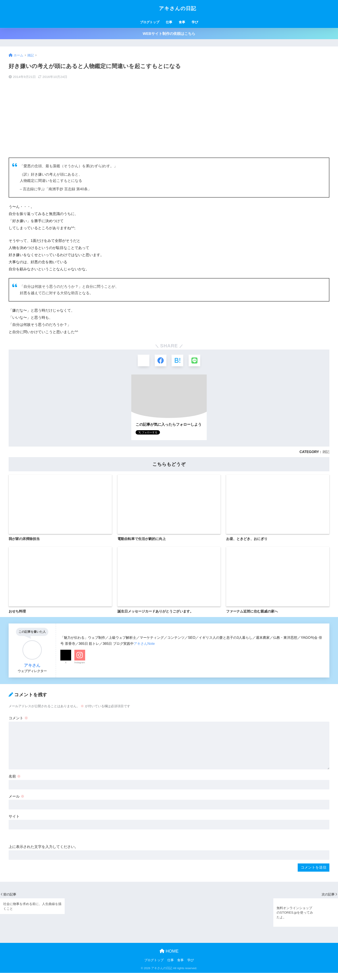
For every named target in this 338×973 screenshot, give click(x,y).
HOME (169, 951)
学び (195, 22)
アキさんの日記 (169, 8)
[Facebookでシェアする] (160, 361)
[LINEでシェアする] (195, 361)
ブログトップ (149, 22)
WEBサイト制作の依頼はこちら (169, 34)
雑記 (325, 452)
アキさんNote (144, 644)
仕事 (169, 22)
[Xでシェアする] (143, 361)
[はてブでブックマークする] (177, 361)
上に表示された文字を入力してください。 (43, 847)
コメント (18, 718)
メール (16, 797)
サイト (14, 817)
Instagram (79, 662)
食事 (182, 22)
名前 (15, 777)
